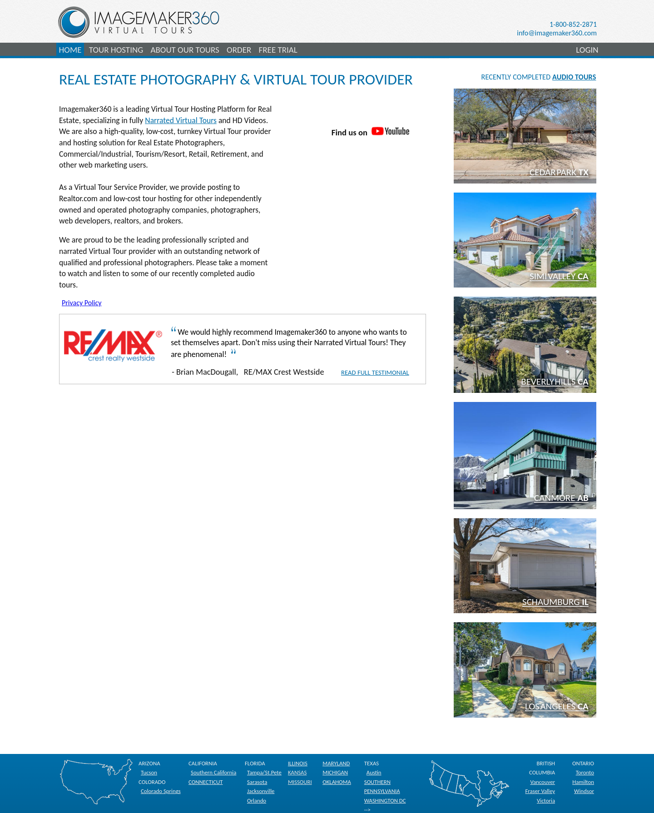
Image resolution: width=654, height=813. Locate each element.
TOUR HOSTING (116, 50)
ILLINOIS (297, 763)
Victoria (546, 800)
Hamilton (583, 781)
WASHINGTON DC (385, 800)
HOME (70, 50)
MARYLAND (336, 763)
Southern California (213, 772)
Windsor (584, 791)
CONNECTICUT (205, 781)
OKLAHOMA (336, 781)
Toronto (585, 772)
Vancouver (542, 781)
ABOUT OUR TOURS (184, 50)
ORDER (239, 50)
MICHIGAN (335, 772)
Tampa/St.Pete (264, 772)
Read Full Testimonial (375, 372)
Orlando (256, 800)
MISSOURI (300, 781)
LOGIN (587, 50)
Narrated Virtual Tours (181, 120)
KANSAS (297, 772)
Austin (374, 772)
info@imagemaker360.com (557, 33)
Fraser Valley (540, 791)
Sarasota (257, 781)
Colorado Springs (161, 791)
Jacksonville (261, 791)
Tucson (149, 772)
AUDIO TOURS (574, 77)
